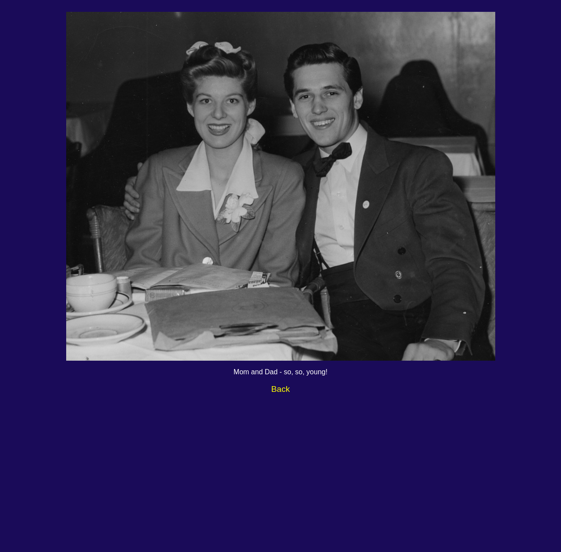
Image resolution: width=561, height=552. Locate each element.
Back (280, 389)
